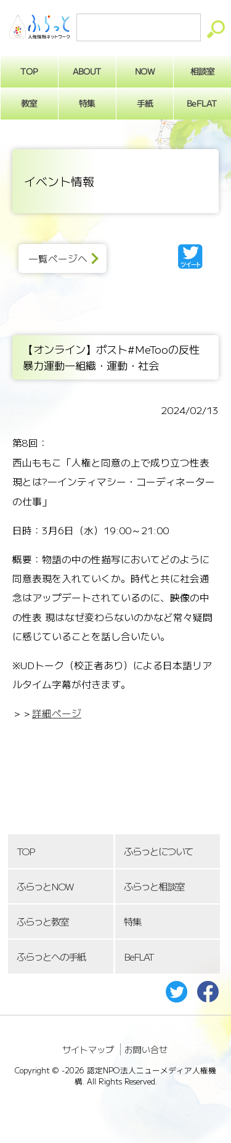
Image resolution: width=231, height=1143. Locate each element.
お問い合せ (146, 1049)
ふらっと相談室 (154, 886)
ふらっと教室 (42, 921)
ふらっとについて (158, 851)
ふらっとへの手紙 (51, 957)
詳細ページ (56, 713)
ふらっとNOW (45, 886)
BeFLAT (138, 957)
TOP (25, 851)
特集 (87, 103)
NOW (145, 71)
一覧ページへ (57, 258)
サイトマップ (88, 1049)
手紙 (145, 103)
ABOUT (87, 71)
